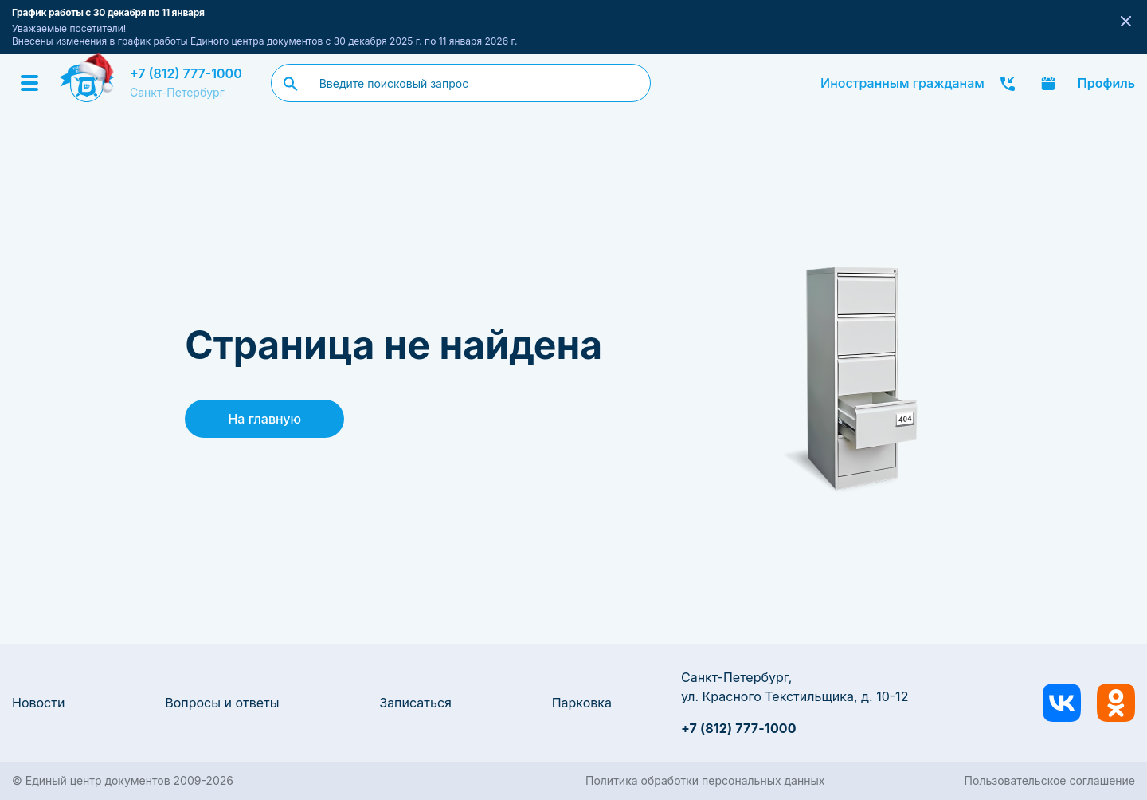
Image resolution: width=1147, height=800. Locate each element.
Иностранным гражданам (902, 83)
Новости (38, 703)
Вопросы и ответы (222, 703)
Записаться (415, 703)
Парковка (582, 703)
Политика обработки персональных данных (704, 780)
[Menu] (29, 83)
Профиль (1106, 83)
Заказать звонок (1007, 82)
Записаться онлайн (1048, 82)
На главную (264, 419)
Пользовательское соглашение (1050, 780)
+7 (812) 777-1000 (186, 73)
